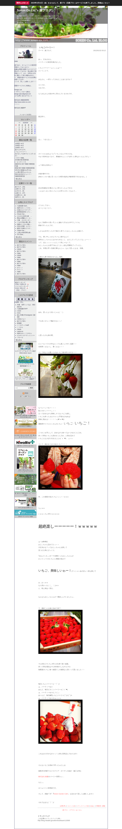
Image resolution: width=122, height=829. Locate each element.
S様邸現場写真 (20, 176)
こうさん (20, 327)
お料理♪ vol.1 (19, 147)
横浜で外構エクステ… (24, 228)
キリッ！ (20, 269)
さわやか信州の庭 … (24, 216)
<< (19, 123)
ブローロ (20, 337)
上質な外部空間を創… (24, 232)
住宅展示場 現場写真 (22, 160)
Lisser (19, 311)
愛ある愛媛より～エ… (24, 218)
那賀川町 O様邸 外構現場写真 (25, 168)
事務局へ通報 (100, 806)
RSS (25, 393)
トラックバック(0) (83, 806)
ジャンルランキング (21, 286)
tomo (18, 313)
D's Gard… (20, 234)
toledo (19, 249)
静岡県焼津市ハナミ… (24, 212)
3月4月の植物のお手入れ (23, 170)
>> (31, 123)
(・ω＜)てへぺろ (20, 162)
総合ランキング (20, 282)
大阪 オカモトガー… (24, 220)
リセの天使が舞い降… (24, 222)
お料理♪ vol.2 (19, 145)
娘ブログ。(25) (20, 187)
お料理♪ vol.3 (19, 143)
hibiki (18, 253)
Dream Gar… (21, 214)
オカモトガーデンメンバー (26, 335)
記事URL (63, 806)
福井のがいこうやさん (24, 333)
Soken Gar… (21, 230)
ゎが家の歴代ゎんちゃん (23, 172)
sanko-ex (20, 331)
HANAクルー (21, 319)
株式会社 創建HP (20, 108)
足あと (92, 806)
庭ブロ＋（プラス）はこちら (72, 810)
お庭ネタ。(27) (20, 193)
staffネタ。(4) (19, 197)
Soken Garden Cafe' (61, 794)
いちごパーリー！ (21, 152)
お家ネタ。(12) (20, 189)
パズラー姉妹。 (20, 158)
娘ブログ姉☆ (21, 245)
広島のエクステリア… (24, 210)
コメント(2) (71, 806)
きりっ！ (20, 268)
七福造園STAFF (22, 309)
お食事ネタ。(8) (20, 195)
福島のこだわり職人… (24, 224)
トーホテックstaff (23, 325)
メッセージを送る (25, 114)
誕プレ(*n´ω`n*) (20, 150)
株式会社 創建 (43, 776)
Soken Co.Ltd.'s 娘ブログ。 (35, 10)
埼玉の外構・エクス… (24, 226)
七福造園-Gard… (22, 206)
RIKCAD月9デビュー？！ (23, 174)
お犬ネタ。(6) (19, 191)
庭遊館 (20, 323)
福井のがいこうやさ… (24, 208)
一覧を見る (18, 179)
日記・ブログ (21, 290)
